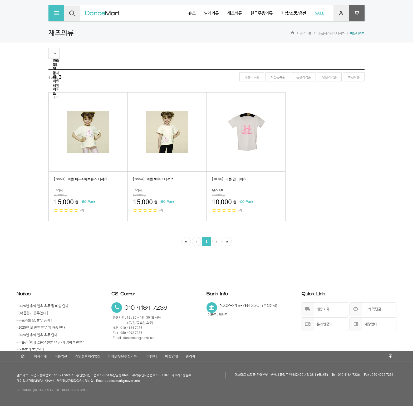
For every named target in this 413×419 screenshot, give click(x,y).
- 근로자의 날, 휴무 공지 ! (34, 320)
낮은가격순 (328, 77)
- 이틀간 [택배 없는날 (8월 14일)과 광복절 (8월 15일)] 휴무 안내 (52, 342)
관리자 (190, 369)
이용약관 (61, 369)
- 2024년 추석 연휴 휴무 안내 (37, 335)
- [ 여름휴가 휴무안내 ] (32, 313)
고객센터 (151, 369)
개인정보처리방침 (87, 369)
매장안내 (171, 369)
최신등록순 (275, 77)
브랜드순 (353, 77)
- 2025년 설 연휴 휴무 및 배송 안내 (41, 327)
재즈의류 (305, 33)
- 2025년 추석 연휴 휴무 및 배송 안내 (42, 306)
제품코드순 (248, 77)
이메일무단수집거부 (122, 369)
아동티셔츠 (357, 33)
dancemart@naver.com (139, 338)
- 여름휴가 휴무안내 (31, 349)
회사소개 (40, 369)
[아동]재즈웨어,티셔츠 (331, 33)
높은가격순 (301, 77)
